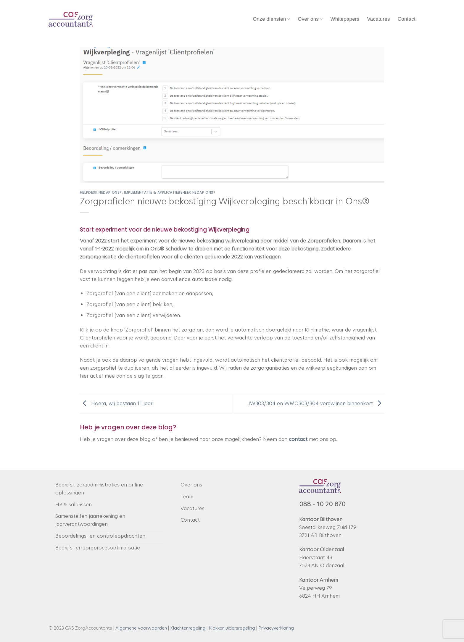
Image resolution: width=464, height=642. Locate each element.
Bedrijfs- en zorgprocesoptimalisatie (97, 547)
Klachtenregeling (187, 628)
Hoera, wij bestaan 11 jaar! (117, 403)
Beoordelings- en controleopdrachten (100, 535)
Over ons (310, 19)
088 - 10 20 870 (322, 504)
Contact (406, 19)
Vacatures (378, 19)
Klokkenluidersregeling (232, 628)
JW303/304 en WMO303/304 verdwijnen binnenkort (316, 403)
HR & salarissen (73, 504)
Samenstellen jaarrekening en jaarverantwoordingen (90, 520)
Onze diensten (271, 19)
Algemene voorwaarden (141, 628)
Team (187, 496)
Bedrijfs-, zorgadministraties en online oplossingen (99, 488)
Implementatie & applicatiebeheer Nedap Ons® (169, 192)
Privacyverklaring (276, 628)
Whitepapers (345, 19)
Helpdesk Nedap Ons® (101, 192)
